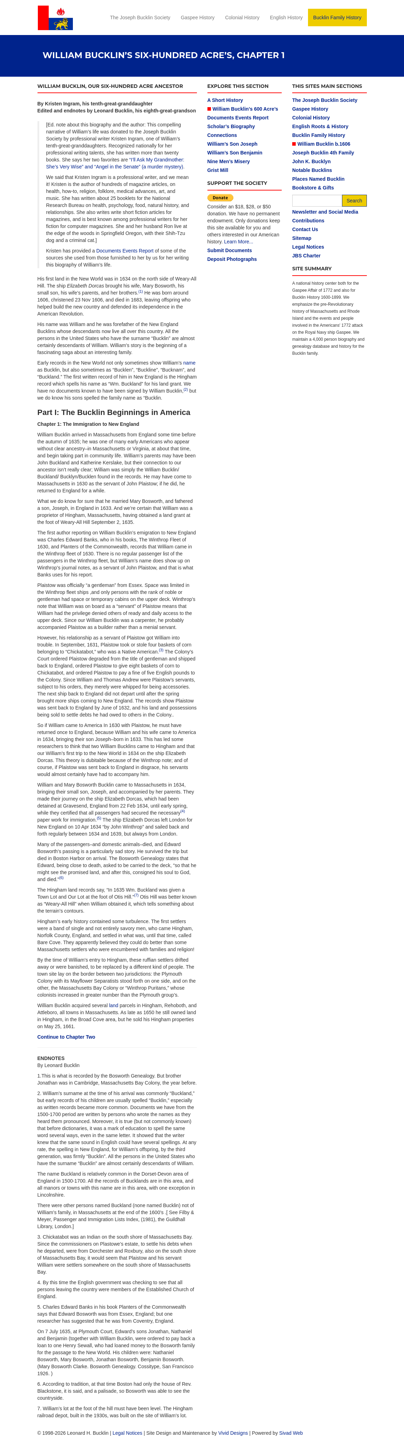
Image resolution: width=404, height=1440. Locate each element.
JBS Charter (306, 255)
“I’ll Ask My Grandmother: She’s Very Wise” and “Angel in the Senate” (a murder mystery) (115, 163)
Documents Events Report (124, 251)
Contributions (308, 220)
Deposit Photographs (232, 259)
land (113, 1005)
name (189, 363)
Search (354, 200)
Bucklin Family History (337, 17)
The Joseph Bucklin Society (140, 17)
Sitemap (301, 238)
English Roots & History (320, 126)
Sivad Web (291, 1433)
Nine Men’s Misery (228, 161)
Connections (222, 135)
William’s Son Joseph (232, 144)
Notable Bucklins (312, 170)
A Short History (225, 100)
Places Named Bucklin (318, 179)
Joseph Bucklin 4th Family (323, 152)
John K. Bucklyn (311, 161)
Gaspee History (197, 17)
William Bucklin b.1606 (323, 144)
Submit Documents (229, 250)
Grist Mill (217, 170)
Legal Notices (308, 247)
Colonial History (242, 17)
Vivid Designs (233, 1433)
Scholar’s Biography (231, 126)
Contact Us (305, 229)
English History (286, 17)
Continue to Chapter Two (66, 1037)
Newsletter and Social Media (325, 212)
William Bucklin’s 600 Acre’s (245, 109)
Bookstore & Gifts (313, 188)
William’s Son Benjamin (234, 152)
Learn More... (238, 241)
